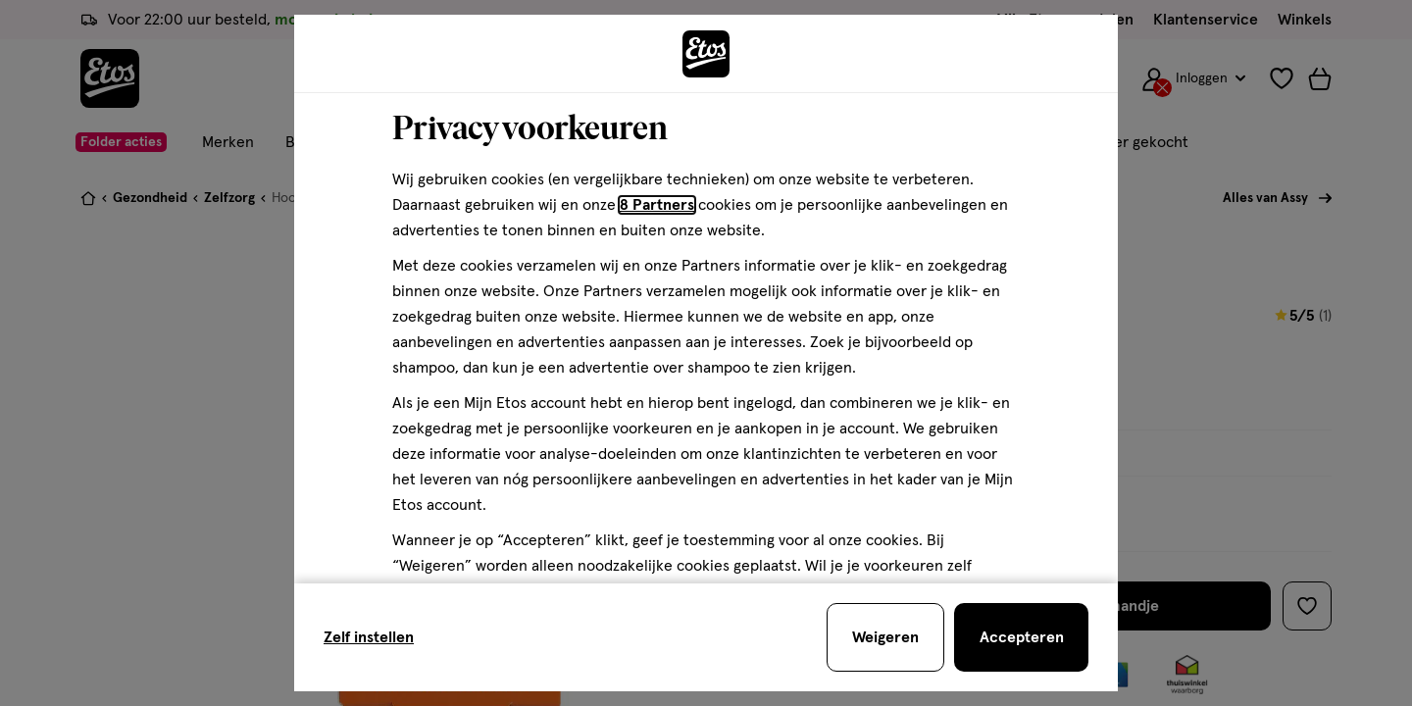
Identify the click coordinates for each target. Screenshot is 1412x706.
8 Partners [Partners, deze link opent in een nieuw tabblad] (657, 205)
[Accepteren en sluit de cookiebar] (1021, 637)
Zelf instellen (369, 637)
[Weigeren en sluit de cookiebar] (885, 637)
